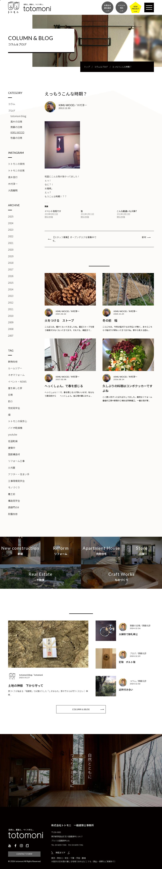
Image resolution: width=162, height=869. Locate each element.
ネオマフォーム (16, 375)
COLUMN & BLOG (81, 709)
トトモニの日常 (16, 170)
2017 (10, 269)
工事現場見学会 (16, 481)
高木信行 (13, 177)
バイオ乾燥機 (15, 428)
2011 (10, 309)
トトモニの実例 (16, 164)
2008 (10, 329)
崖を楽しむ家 (15, 388)
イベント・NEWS (17, 381)
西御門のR (13, 507)
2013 (10, 296)
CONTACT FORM (24, 854)
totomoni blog (18, 116)
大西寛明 (13, 190)
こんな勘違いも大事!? (127, 211)
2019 (10, 256)
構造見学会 (14, 500)
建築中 (11, 448)
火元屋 (11, 467)
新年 (144, 237)
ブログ (11, 110)
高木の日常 (16, 121)
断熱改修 (13, 361)
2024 (10, 223)
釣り (10, 401)
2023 (10, 229)
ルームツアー (15, 368)
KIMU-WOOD (17, 132)
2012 (10, 302)
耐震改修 (13, 514)
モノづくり (14, 487)
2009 (10, 322)
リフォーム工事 (16, 461)
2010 (10, 316)
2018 (10, 262)
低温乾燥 (13, 441)
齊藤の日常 (16, 127)
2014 (10, 289)
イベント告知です (53, 211)
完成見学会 (14, 408)
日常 (10, 394)
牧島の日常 (16, 138)
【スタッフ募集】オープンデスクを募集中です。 (74, 239)
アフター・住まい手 (18, 474)
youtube (12, 434)
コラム (11, 104)
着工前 (11, 494)
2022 (10, 236)
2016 (10, 276)
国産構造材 (14, 454)
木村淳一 (13, 184)
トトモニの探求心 (17, 421)
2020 (10, 249)
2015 (10, 282)
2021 (10, 243)
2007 (10, 335)
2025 (10, 216)
